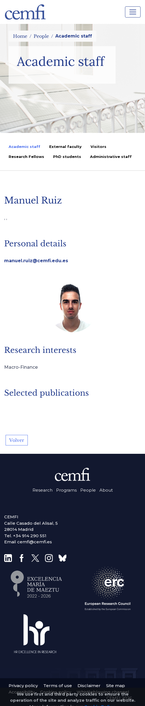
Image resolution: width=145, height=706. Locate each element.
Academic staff (24, 146)
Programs (66, 490)
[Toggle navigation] (133, 12)
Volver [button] (16, 440)
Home (20, 36)
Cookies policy (55, 692)
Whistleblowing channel (103, 692)
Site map (115, 685)
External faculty (65, 146)
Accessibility (21, 692)
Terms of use (57, 685)
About (106, 490)
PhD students (67, 156)
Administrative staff (111, 156)
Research (42, 490)
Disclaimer (89, 685)
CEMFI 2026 (119, 698)
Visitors (98, 146)
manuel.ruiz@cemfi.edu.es (36, 260)
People (41, 36)
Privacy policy (23, 685)
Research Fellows (26, 156)
